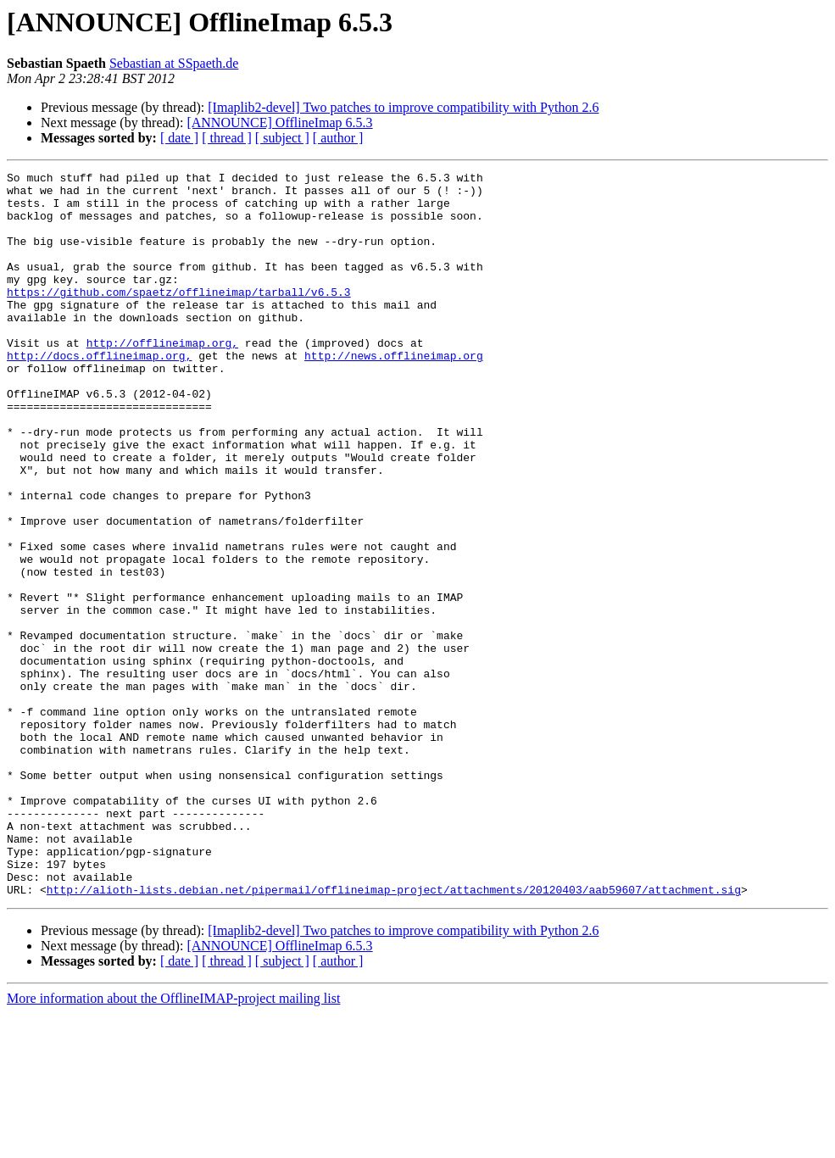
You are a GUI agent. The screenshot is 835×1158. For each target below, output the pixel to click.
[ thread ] (227, 138)
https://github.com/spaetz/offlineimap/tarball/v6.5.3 (179, 317)
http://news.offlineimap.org (393, 393)
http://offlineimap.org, (162, 378)
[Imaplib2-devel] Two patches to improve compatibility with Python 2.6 (403, 107)
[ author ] (338, 138)
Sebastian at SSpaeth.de (173, 63)
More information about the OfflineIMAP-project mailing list (173, 1143)
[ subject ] (282, 138)
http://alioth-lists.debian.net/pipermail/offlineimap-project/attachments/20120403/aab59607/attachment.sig (394, 1034)
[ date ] (179, 138)
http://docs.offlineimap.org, (99, 393)
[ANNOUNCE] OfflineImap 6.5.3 (279, 122)
